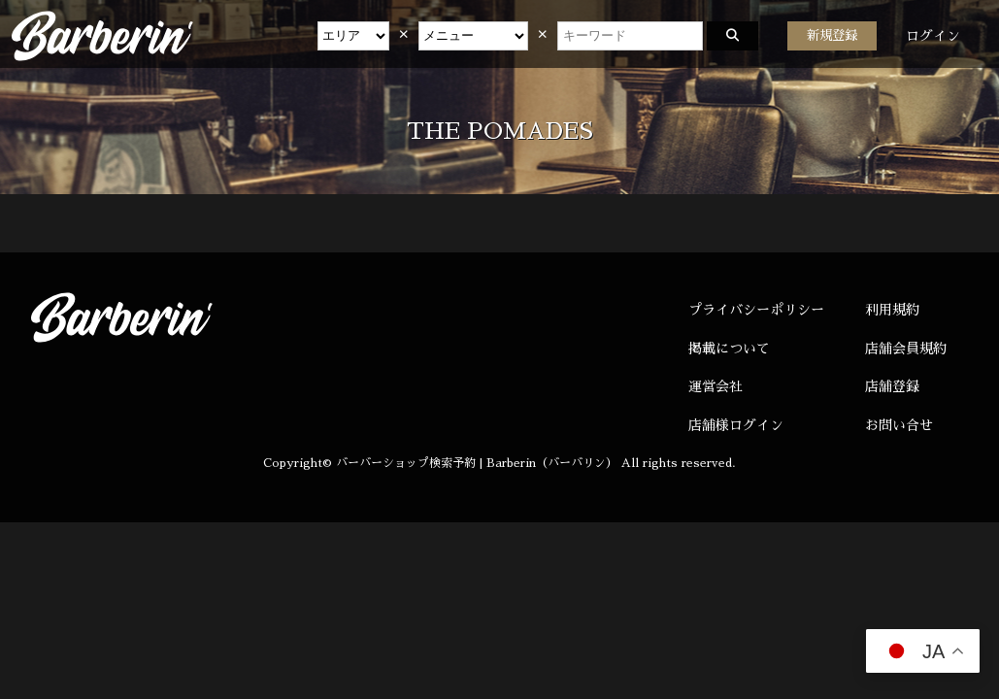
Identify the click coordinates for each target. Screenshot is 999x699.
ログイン (933, 36)
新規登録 (832, 35)
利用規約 (892, 309)
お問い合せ (899, 425)
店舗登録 (892, 386)
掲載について (729, 348)
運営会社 (715, 386)
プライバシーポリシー (756, 309)
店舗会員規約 (906, 348)
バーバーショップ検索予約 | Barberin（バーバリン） (476, 463)
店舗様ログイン (735, 425)
